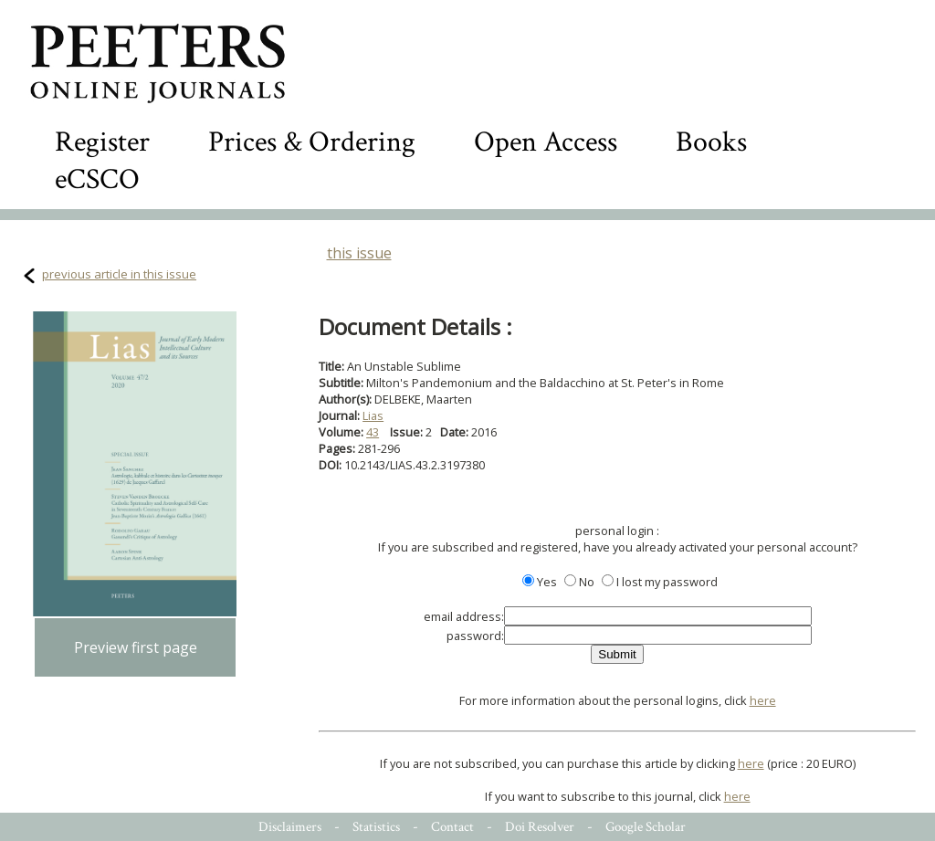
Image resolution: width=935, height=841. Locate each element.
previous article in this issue (119, 274)
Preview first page (135, 647)
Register (102, 142)
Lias (372, 415)
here (763, 700)
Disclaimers (289, 827)
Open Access (545, 142)
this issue (359, 253)
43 (372, 432)
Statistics (376, 827)
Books (711, 142)
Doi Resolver (539, 827)
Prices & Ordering (311, 142)
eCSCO (97, 179)
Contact (452, 827)
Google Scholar (645, 827)
